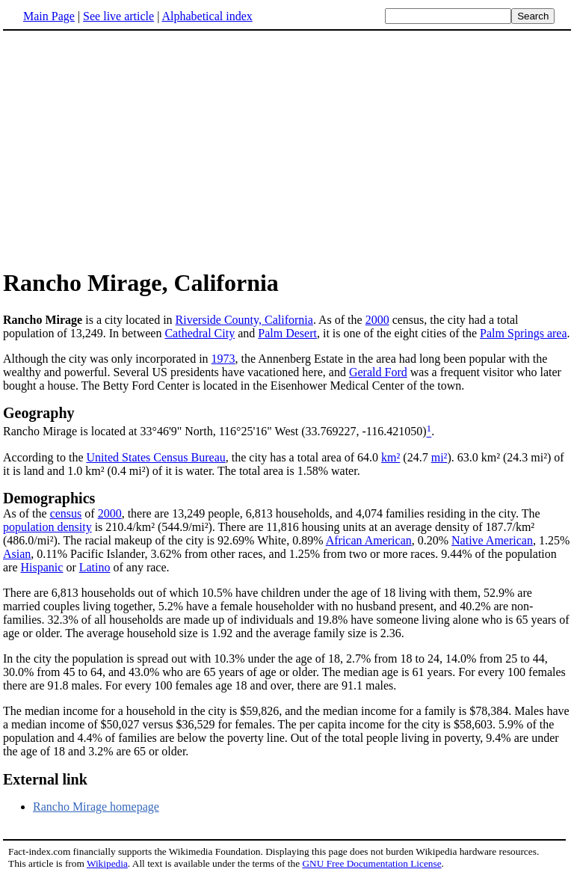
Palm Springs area (523, 333)
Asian (17, 553)
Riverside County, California (244, 319)
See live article (118, 16)
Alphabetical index (206, 16)
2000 (377, 319)
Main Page (49, 16)
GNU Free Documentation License (371, 863)
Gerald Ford (378, 372)
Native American (492, 540)
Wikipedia (107, 863)
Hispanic (42, 567)
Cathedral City (199, 333)
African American (369, 540)
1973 (223, 358)
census (66, 513)
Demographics (49, 498)
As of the (26, 513)
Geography (39, 413)
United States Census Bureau (156, 457)
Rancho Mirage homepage (96, 806)
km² (390, 457)
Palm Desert (287, 333)
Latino (95, 567)
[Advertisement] (287, 149)
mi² (439, 457)
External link (45, 779)
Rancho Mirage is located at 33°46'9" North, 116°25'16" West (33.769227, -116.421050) (215, 432)
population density (47, 527)
